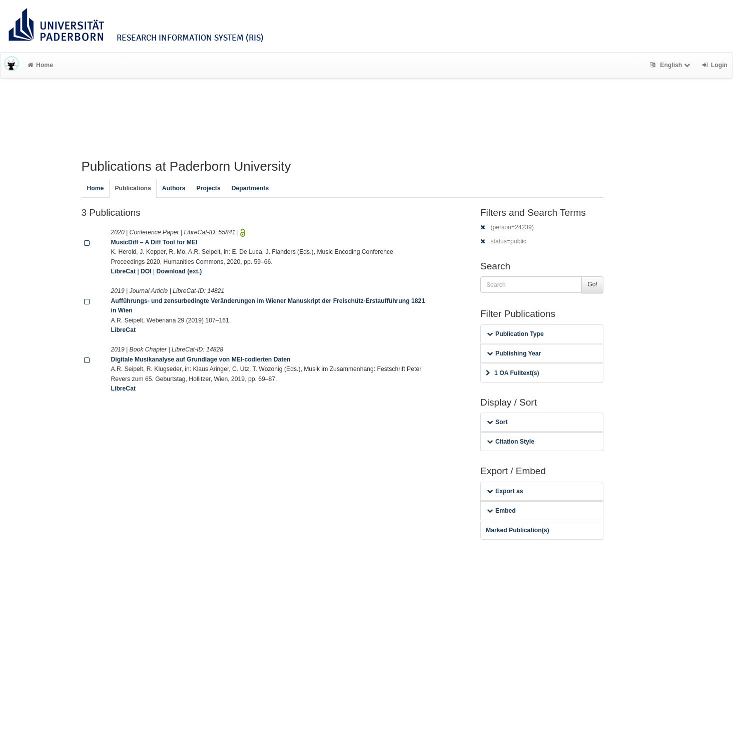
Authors (174, 188)
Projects (209, 188)
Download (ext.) (179, 271)
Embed (501, 510)
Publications (133, 188)
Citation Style (510, 441)
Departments (250, 188)
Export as (505, 491)
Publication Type (515, 333)
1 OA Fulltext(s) (512, 373)
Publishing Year (514, 353)
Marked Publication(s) (517, 530)
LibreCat (123, 271)
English (671, 65)
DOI (146, 271)
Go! (592, 284)
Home (40, 65)
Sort (497, 422)
